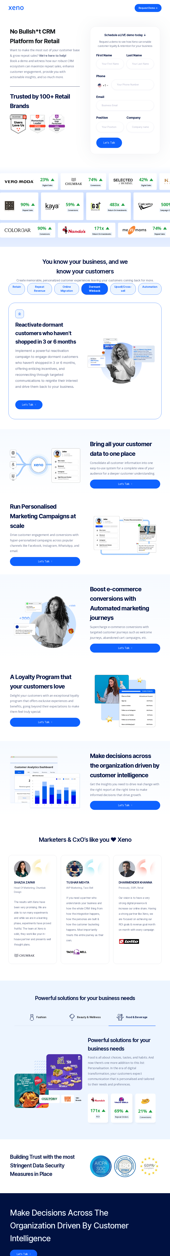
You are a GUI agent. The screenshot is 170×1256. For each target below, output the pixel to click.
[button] (102, 85)
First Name (104, 55)
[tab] (16, 289)
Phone (100, 76)
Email (100, 97)
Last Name (134, 55)
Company (134, 117)
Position (102, 117)
